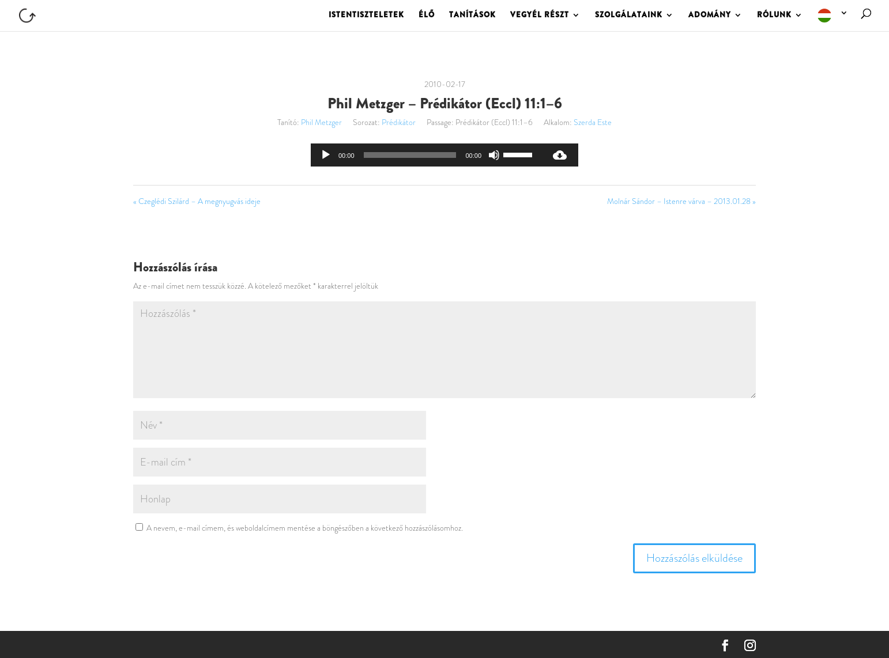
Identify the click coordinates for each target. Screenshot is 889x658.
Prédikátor (399, 122)
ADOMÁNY (709, 15)
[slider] (410, 155)
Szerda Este (593, 122)
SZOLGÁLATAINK (628, 15)
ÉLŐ (427, 15)
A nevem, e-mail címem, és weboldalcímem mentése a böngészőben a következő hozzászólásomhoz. (304, 528)
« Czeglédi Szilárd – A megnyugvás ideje (197, 201)
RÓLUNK (774, 15)
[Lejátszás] (326, 155)
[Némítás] (494, 155)
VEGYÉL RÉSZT (539, 15)
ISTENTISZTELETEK (366, 15)
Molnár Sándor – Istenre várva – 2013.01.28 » (681, 201)
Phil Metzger (321, 122)
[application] (426, 155)
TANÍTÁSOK (472, 15)
